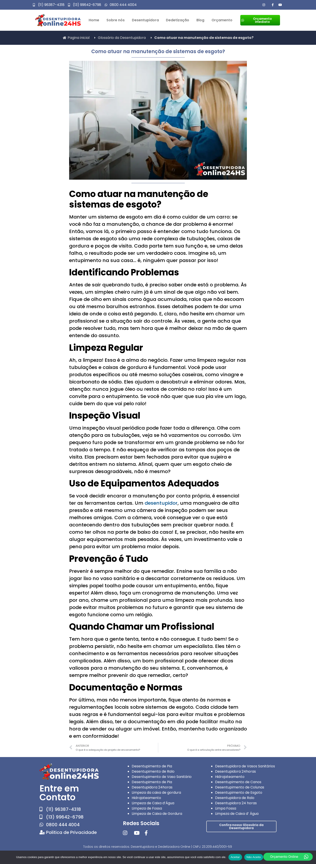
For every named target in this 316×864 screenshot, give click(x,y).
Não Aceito (253, 857)
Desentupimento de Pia (152, 766)
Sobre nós (115, 20)
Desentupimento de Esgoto (238, 792)
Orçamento (222, 20)
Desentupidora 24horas (152, 787)
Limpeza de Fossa (147, 808)
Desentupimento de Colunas (239, 787)
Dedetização (177, 20)
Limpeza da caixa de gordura (156, 792)
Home (94, 20)
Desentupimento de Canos (238, 781)
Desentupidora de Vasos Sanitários (245, 766)
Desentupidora (145, 20)
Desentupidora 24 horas (236, 803)
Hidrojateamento (146, 797)
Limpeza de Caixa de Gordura (157, 813)
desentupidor (161, 503)
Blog (200, 20)
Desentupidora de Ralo (234, 797)
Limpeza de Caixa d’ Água (237, 813)
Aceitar (235, 857)
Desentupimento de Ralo (153, 771)
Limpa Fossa (225, 808)
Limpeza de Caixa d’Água (153, 803)
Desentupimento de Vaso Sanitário (162, 776)
